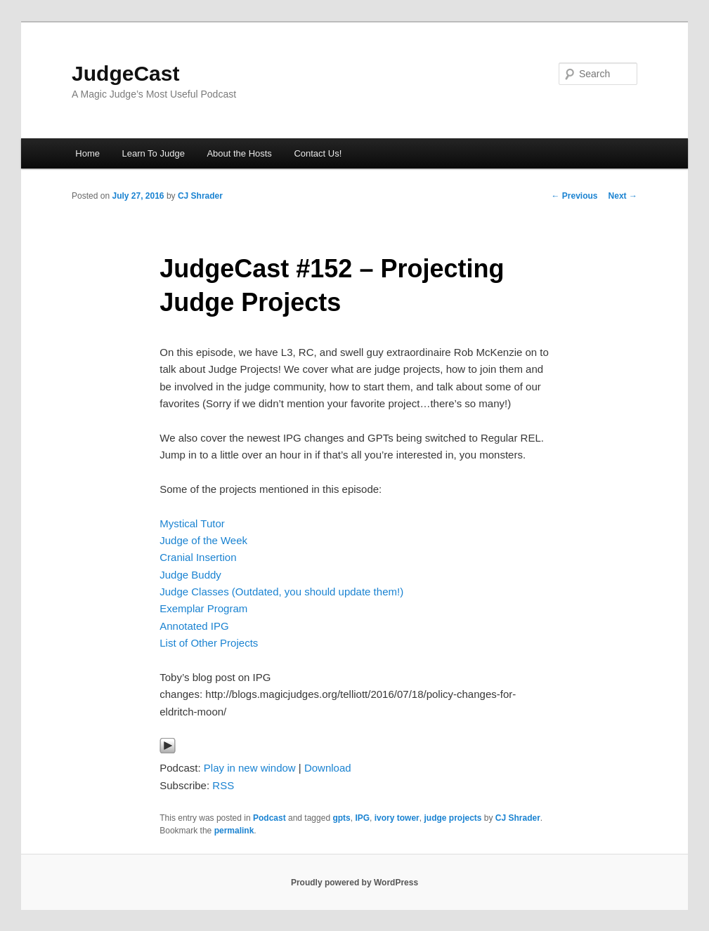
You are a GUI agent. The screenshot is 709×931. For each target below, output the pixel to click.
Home (87, 153)
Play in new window (250, 768)
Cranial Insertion (198, 557)
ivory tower (397, 818)
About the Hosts (239, 153)
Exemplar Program (203, 608)
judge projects (452, 818)
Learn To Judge (153, 153)
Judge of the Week (203, 540)
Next (623, 196)
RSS (223, 785)
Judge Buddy (190, 575)
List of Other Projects (209, 643)
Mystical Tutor (192, 523)
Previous (575, 196)
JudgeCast (125, 73)
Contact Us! (318, 153)
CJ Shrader (200, 196)
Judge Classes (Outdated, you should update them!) (281, 591)
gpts (341, 818)
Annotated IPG (194, 626)
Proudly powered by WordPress (354, 882)
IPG (362, 818)
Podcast (269, 818)
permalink (234, 831)
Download (327, 768)
